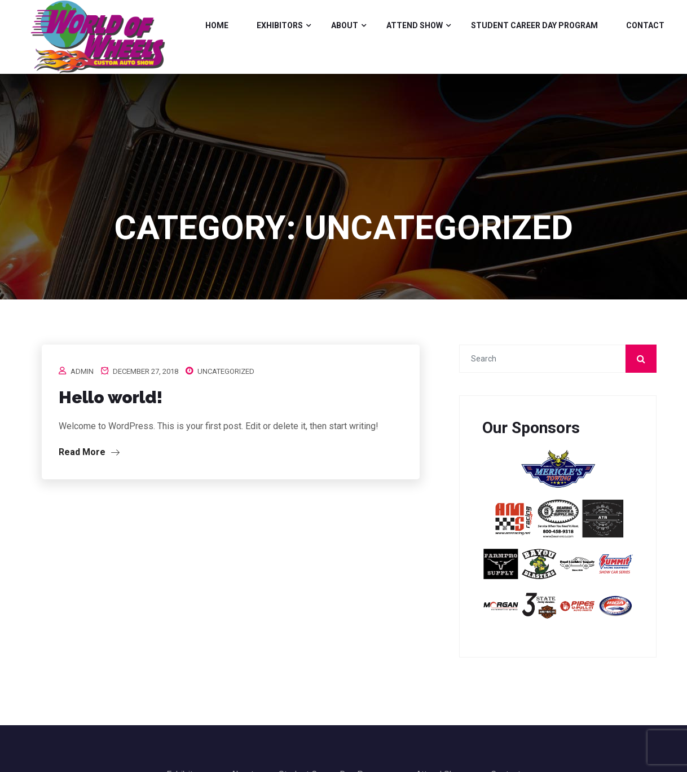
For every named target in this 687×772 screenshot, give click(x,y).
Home (216, 25)
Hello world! (110, 397)
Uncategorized (225, 371)
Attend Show (414, 25)
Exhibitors (280, 25)
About (344, 25)
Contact (645, 25)
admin (82, 371)
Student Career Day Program (534, 25)
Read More (89, 452)
